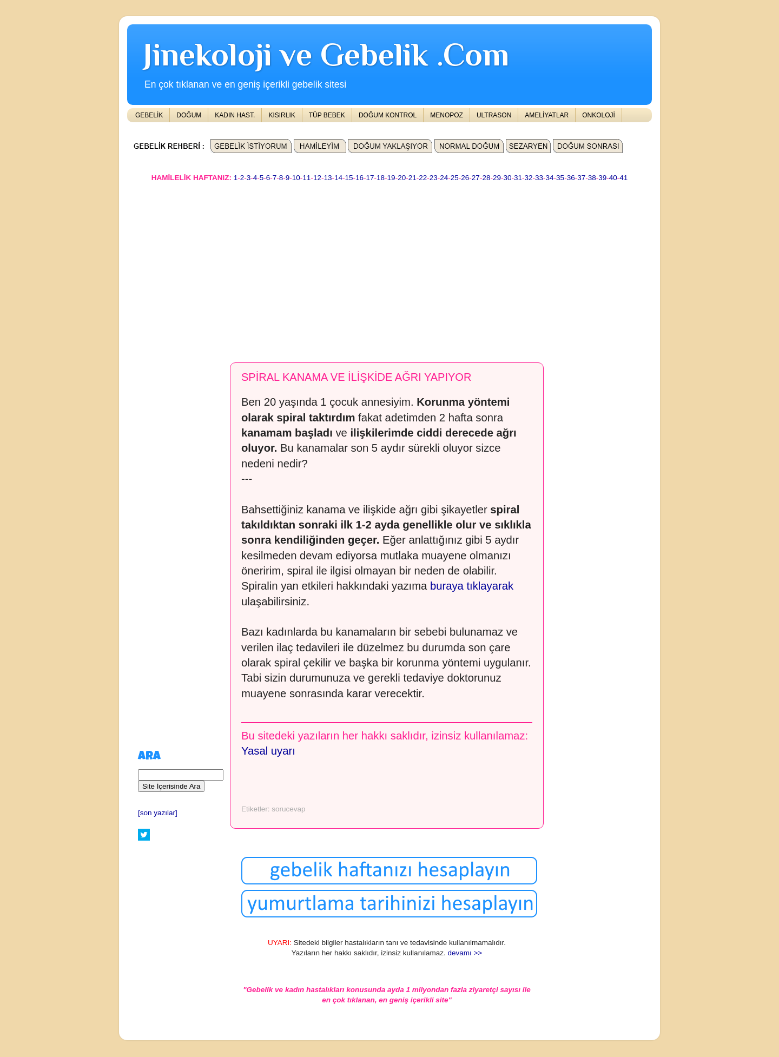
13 (328, 178)
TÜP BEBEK (327, 115)
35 (560, 178)
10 (296, 178)
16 (359, 178)
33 (539, 178)
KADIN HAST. (235, 115)
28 (486, 178)
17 (370, 178)
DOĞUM (188, 115)
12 (317, 178)
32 (529, 178)
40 (613, 178)
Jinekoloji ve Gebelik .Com (326, 54)
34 (550, 178)
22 (423, 178)
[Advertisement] (389, 267)
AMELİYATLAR (547, 115)
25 (455, 178)
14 (338, 178)
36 (571, 178)
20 (402, 178)
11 (306, 178)
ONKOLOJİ (598, 115)
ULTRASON (494, 115)
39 (602, 178)
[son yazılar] (157, 813)
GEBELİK (149, 115)
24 (444, 178)
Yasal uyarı (268, 751)
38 (592, 178)
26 (465, 178)
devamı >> (464, 953)
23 (434, 178)
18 (381, 178)
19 (391, 178)
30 (507, 178)
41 (623, 178)
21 (412, 178)
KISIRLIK (281, 115)
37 (581, 178)
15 (349, 178)
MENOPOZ (446, 115)
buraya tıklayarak (471, 586)
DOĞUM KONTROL (388, 115)
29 (497, 178)
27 (476, 178)
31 (518, 178)
